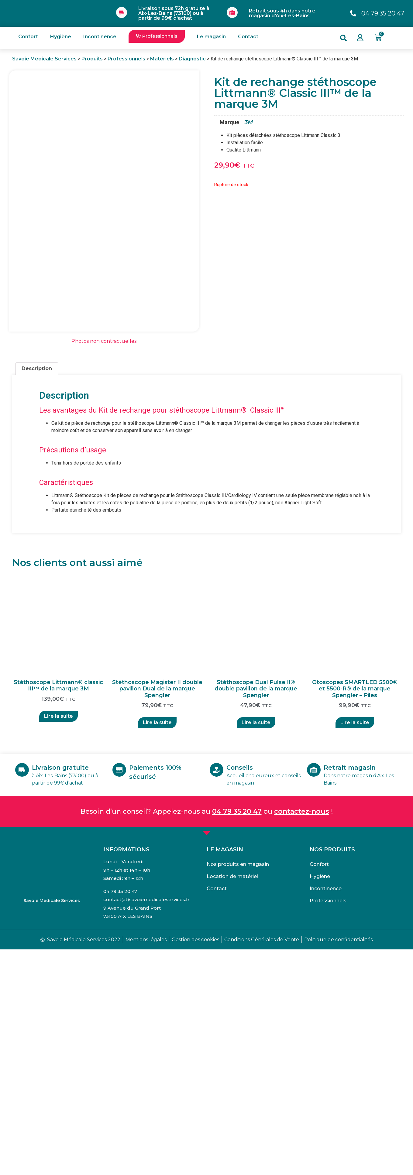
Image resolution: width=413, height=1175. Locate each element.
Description (37, 594)
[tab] (36, 594)
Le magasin (211, 36)
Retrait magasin (355, 993)
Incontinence (99, 36)
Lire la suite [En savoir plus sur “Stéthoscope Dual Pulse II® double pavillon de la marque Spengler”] (256, 948)
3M (249, 122)
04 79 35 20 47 (237, 1037)
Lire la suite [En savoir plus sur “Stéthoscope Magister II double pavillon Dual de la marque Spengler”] (157, 948)
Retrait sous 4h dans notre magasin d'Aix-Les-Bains (282, 13)
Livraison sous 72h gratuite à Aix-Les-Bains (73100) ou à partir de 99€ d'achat (173, 13)
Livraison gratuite (66, 993)
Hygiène (60, 36)
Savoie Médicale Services (51, 1126)
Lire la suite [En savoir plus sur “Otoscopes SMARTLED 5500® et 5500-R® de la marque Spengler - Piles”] (354, 948)
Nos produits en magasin (238, 1090)
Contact (248, 36)
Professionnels (328, 1126)
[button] (157, 36)
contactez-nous (301, 1037)
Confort (28, 36)
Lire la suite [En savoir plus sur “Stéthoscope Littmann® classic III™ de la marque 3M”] (58, 942)
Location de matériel (232, 1102)
